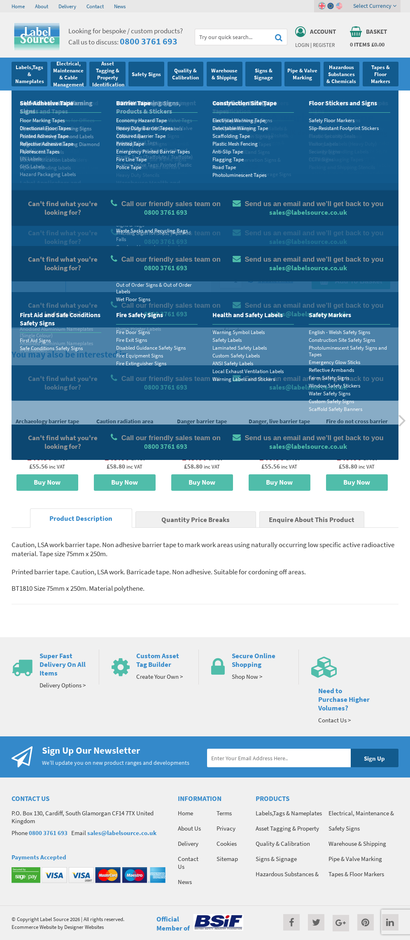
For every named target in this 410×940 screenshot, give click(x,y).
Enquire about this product (351, 297)
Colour (319, 233)
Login (302, 45)
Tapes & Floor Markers (54, 100)
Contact (95, 6)
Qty (223, 265)
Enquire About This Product (311, 519)
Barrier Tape (98, 100)
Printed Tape (130, 100)
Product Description (80, 518)
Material (229, 200)
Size (224, 233)
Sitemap (227, 859)
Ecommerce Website (34, 927)
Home (18, 6)
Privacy (226, 828)
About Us (189, 828)
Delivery (67, 6)
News (120, 6)
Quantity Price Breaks (351, 175)
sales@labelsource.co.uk (121, 833)
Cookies (227, 843)
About (41, 6)
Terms (224, 813)
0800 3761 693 (148, 41)
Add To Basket (350, 281)
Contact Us (188, 862)
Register (324, 45)
